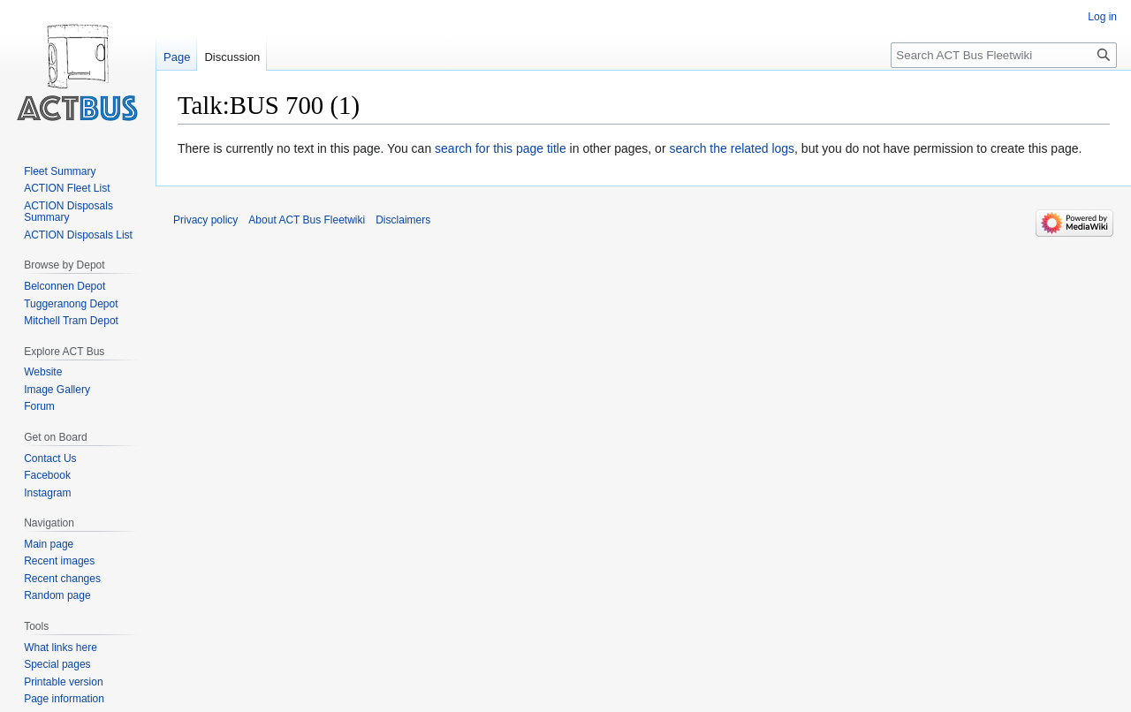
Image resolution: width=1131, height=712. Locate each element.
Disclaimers (403, 220)
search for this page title (500, 148)
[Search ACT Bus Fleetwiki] (1004, 55)
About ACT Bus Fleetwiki (306, 220)
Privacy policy (205, 220)
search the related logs (731, 148)
